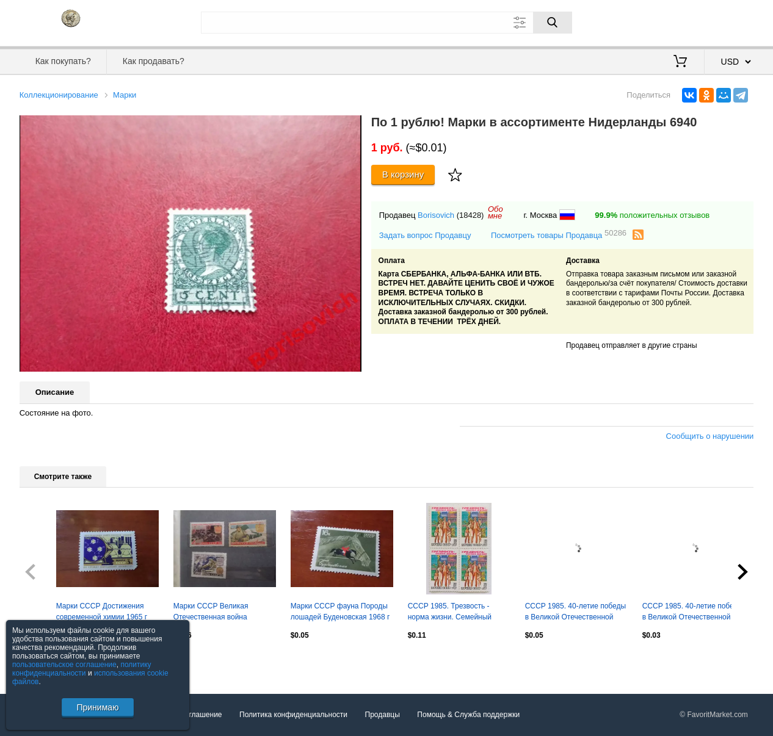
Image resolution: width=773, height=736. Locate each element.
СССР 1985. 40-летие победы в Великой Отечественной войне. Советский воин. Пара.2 (575, 613)
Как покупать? (63, 61)
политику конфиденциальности (81, 668)
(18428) (470, 215)
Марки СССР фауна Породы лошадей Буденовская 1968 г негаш (340, 613)
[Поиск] (552, 23)
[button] (350, 126)
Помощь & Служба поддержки (468, 714)
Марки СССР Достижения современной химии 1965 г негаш (102, 613)
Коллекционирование (59, 94)
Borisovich (436, 215)
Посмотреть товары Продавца (558, 234)
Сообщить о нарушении (710, 436)
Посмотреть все (46, 661)
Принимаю (97, 707)
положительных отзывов (652, 215)
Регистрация (729, 21)
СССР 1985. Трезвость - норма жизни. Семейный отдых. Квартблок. (450, 613)
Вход (682, 21)
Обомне (495, 212)
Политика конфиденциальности (293, 714)
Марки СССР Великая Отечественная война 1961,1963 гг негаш (211, 613)
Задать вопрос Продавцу (425, 235)
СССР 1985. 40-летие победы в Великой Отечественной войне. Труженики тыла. (692, 613)
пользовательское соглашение (64, 664)
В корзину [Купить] (403, 174)
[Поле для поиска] (386, 23)
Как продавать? (153, 61)
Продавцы (382, 714)
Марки (124, 94)
